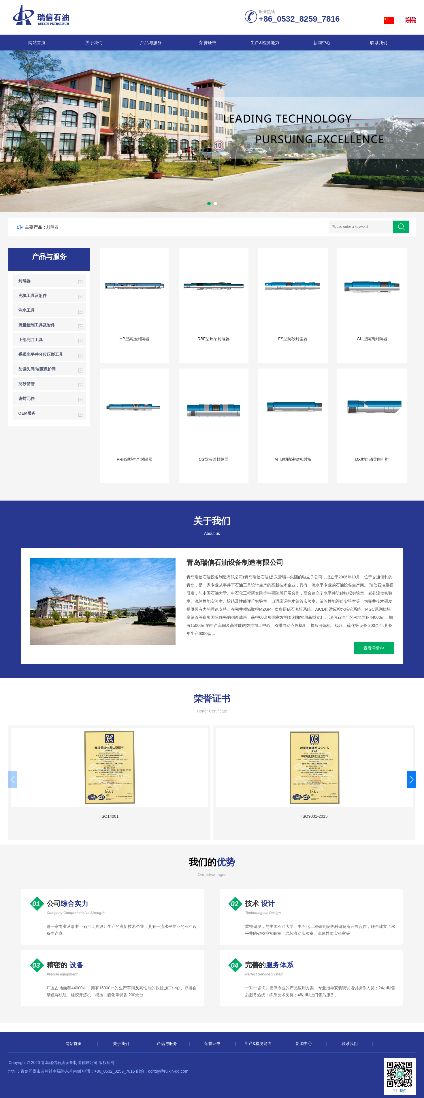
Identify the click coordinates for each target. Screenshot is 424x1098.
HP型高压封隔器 (134, 338)
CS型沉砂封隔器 (213, 459)
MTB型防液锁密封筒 (292, 459)
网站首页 (37, 42)
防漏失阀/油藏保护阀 (37, 369)
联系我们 (378, 42)
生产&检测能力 (264, 42)
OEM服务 (27, 413)
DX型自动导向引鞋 (372, 459)
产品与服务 (151, 42)
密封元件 (26, 398)
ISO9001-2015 (160, 816)
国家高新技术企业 (264, 816)
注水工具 (26, 310)
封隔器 (52, 227)
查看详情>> (373, 648)
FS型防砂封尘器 (293, 338)
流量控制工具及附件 (36, 325)
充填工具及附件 (32, 295)
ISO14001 (56, 816)
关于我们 (94, 42)
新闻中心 (322, 42)
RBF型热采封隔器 (213, 338)
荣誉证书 (207, 42)
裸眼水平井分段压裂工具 (40, 354)
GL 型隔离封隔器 (372, 338)
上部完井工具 (30, 339)
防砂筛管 (26, 383)
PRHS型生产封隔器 (134, 459)
